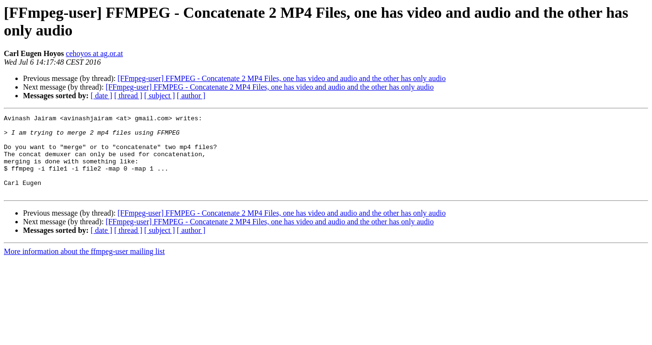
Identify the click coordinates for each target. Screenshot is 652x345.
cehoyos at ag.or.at (94, 53)
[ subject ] (159, 96)
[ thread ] (128, 96)
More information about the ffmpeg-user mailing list (84, 267)
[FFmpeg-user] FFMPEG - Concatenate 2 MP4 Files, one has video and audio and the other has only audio (281, 78)
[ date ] (101, 96)
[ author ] (191, 96)
